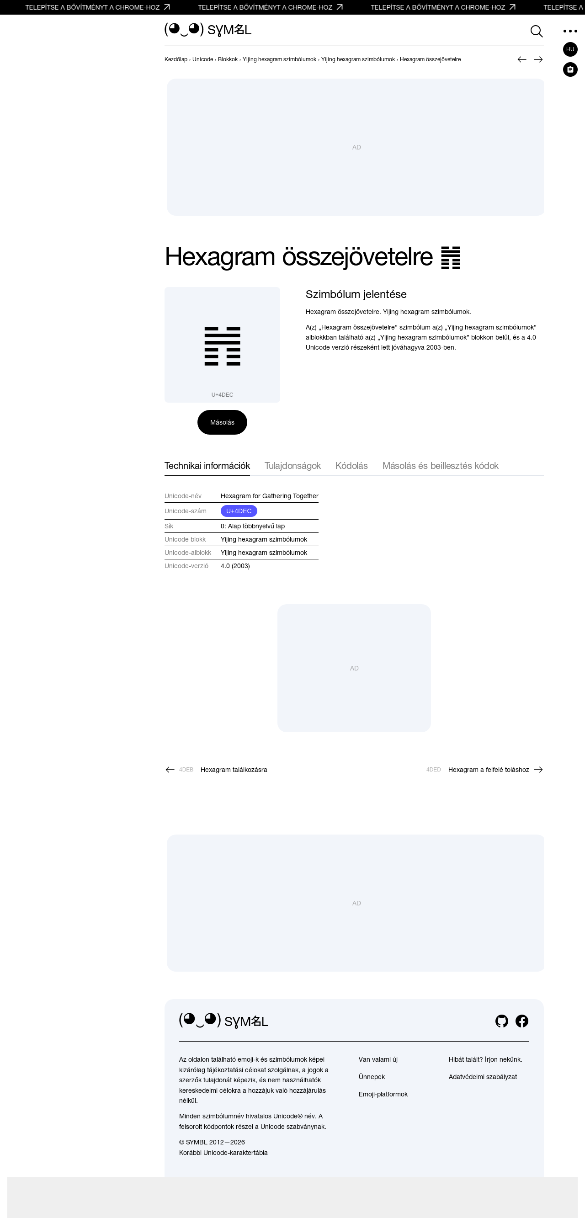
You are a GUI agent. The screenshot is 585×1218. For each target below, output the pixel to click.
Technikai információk (207, 465)
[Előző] (521, 59)
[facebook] (522, 1021)
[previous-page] (176, 59)
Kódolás (351, 465)
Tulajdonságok (293, 465)
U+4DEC (239, 511)
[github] (502, 1021)
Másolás (222, 422)
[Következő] (538, 59)
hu (570, 49)
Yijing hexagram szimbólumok (264, 539)
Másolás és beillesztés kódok (441, 465)
